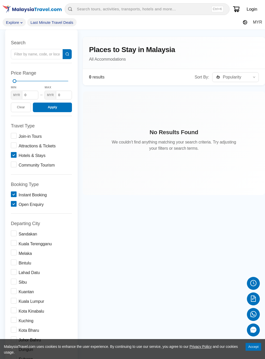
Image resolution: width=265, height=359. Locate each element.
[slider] (14, 81)
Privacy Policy (200, 346)
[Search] (67, 54)
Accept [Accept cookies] (253, 347)
